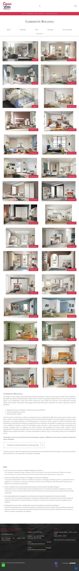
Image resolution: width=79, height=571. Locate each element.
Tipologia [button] (50, 29)
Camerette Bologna (51, 13)
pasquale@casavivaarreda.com (37, 549)
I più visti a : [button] (39, 33)
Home (23, 13)
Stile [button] (36, 29)
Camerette (41, 13)
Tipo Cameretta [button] (67, 29)
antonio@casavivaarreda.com (36, 544)
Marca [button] (9, 29)
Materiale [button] (23, 29)
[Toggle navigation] (75, 6)
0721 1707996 (37, 532)
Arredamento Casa (31, 13)
